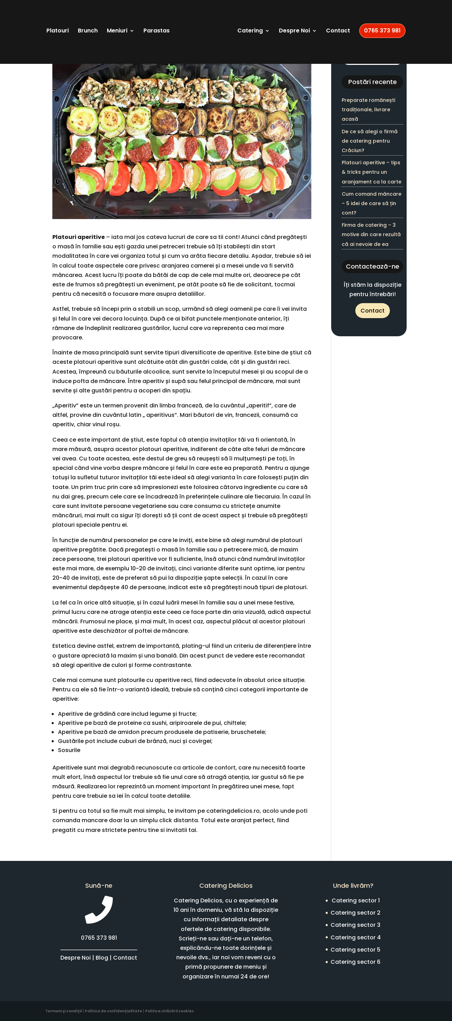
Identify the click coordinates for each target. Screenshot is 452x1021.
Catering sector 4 (356, 937)
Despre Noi (326, 27)
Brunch (104, 27)
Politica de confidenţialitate (113, 1011)
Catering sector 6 (355, 962)
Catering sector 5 (355, 950)
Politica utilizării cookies (169, 1011)
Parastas (173, 27)
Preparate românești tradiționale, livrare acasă (368, 109)
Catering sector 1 (356, 900)
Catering (282, 27)
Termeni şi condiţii (63, 1011)
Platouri (73, 27)
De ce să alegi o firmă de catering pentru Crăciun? (370, 141)
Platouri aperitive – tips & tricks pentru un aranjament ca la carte (371, 172)
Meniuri (133, 27)
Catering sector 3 (355, 925)
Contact (370, 27)
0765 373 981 (226, 59)
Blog (102, 958)
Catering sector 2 (355, 913)
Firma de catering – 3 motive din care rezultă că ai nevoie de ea (371, 234)
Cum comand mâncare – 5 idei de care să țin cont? (371, 203)
